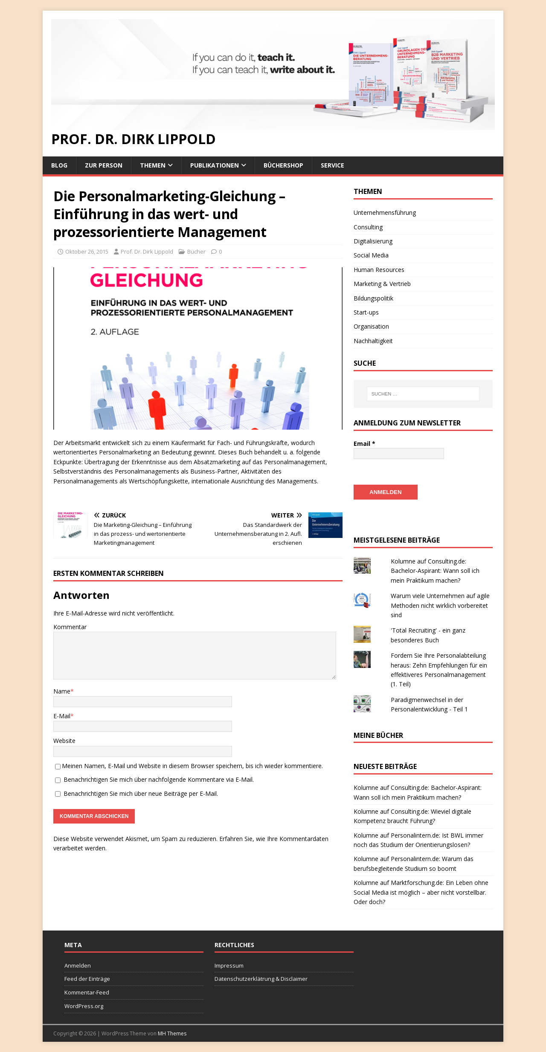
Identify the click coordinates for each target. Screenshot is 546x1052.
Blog (59, 165)
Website (64, 741)
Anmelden (77, 965)
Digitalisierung (373, 241)
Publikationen (214, 165)
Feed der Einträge (87, 978)
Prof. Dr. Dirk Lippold (147, 251)
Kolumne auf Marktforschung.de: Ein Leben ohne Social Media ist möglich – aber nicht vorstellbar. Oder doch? (421, 891)
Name (61, 691)
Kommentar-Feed (86, 992)
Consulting (368, 227)
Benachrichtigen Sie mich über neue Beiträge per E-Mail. (141, 793)
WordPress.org (83, 1005)
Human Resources (379, 270)
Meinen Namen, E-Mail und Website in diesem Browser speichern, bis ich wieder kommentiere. (192, 766)
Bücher (196, 251)
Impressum (229, 965)
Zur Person (103, 165)
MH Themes (172, 1033)
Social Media (371, 255)
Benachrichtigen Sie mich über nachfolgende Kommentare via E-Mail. (159, 779)
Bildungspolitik (373, 298)
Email (364, 443)
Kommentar (70, 627)
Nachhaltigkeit (373, 341)
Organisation (371, 326)
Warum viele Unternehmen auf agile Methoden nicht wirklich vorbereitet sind (440, 604)
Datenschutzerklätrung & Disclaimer (261, 978)
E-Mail (61, 716)
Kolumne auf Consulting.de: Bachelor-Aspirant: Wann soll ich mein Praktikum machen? (435, 570)
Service (332, 165)
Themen (153, 165)
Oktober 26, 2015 (86, 251)
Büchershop (283, 165)
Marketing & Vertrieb (382, 284)
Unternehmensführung (385, 212)
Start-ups (366, 312)
